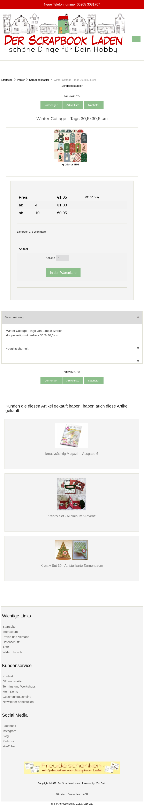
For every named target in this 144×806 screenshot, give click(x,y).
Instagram (9, 731)
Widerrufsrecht (12, 652)
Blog (5, 736)
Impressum (10, 631)
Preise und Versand (15, 637)
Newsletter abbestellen (17, 702)
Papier (21, 79)
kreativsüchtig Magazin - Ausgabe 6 (71, 453)
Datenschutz (11, 642)
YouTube (8, 746)
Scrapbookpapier (39, 79)
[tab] (72, 359)
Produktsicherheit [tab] (72, 348)
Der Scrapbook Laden (69, 783)
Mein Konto (10, 691)
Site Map (60, 794)
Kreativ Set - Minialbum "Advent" (72, 516)
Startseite (7, 79)
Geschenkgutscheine (16, 696)
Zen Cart (100, 783)
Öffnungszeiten (12, 681)
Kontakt (7, 676)
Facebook (9, 725)
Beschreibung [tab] (72, 317)
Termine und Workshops (19, 686)
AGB (5, 647)
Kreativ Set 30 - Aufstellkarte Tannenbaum (71, 565)
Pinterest (8, 741)
